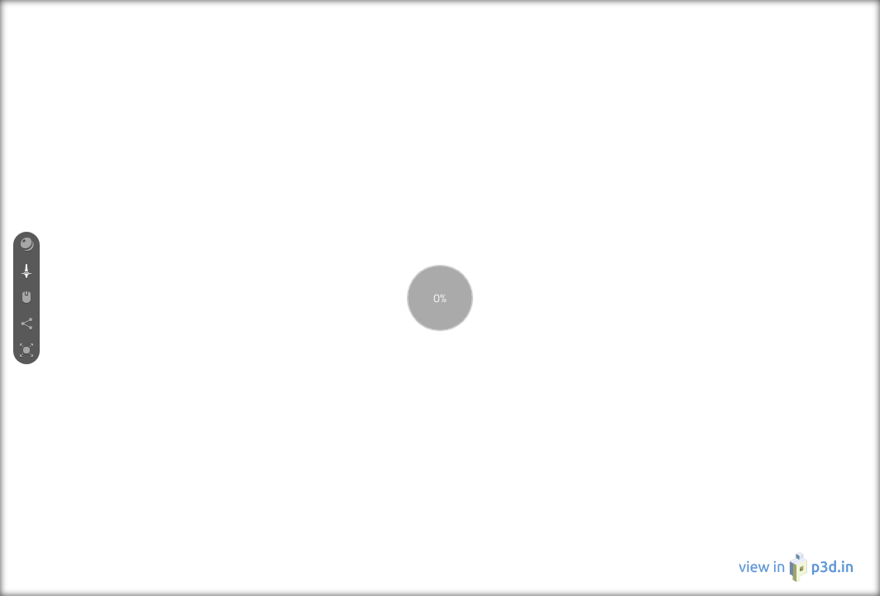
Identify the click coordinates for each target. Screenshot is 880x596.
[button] (26, 245)
